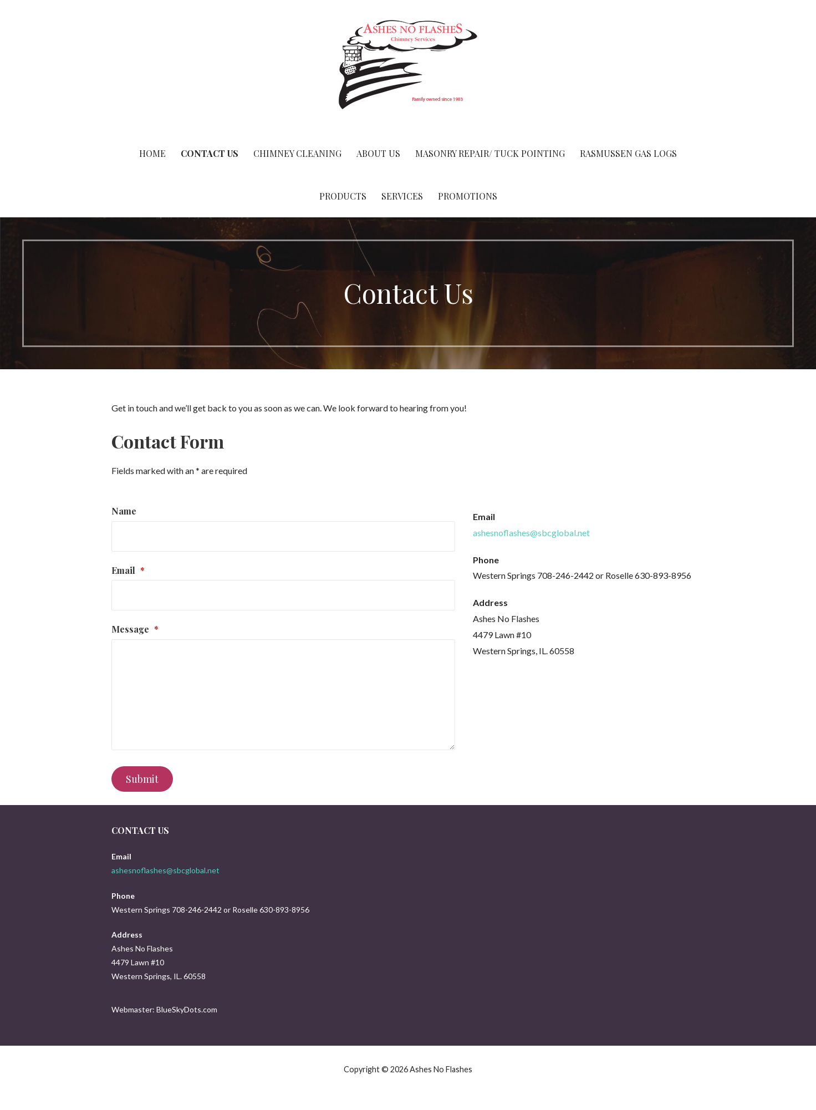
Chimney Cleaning (297, 153)
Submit (142, 779)
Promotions (467, 196)
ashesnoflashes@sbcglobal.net (531, 532)
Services (402, 196)
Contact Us (209, 153)
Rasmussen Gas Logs (628, 153)
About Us (378, 153)
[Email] (283, 595)
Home (152, 153)
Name (123, 511)
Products (342, 196)
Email (128, 570)
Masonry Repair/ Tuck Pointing (490, 153)
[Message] (283, 694)
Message (135, 629)
